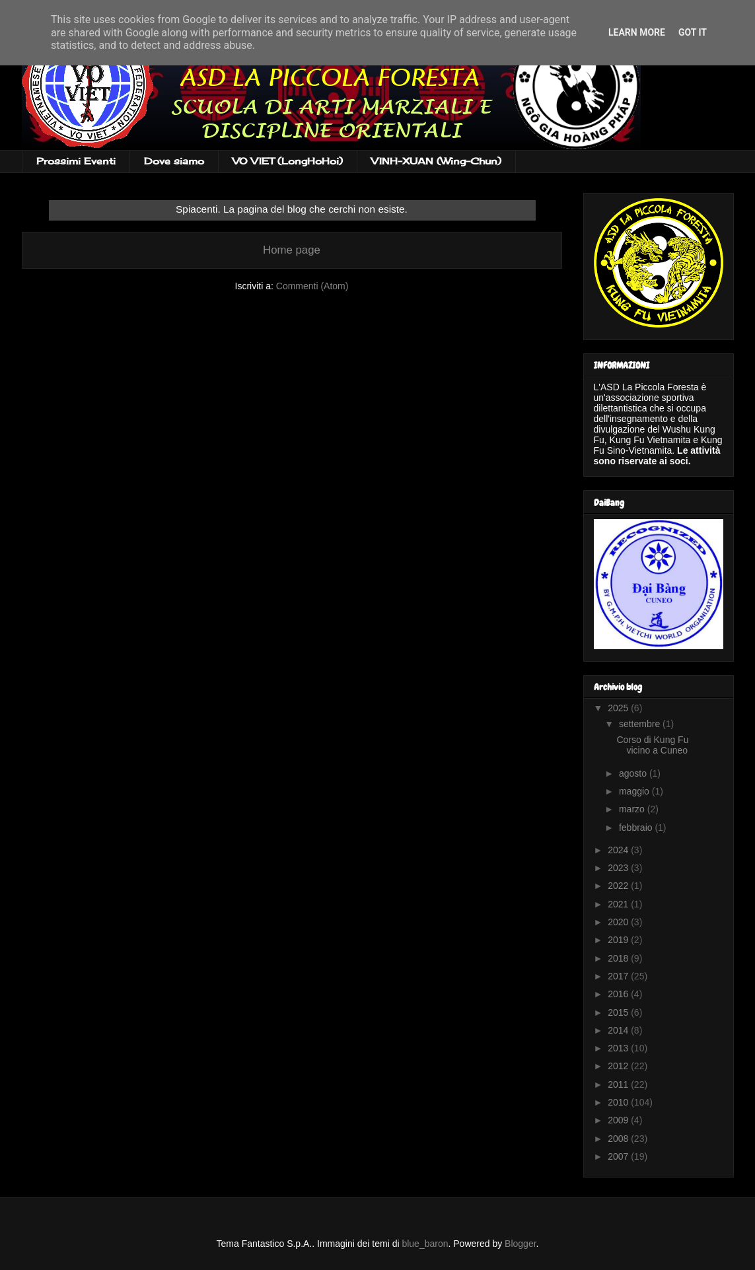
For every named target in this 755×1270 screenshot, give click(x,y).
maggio (635, 791)
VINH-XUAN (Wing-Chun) (436, 160)
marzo (633, 809)
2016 (619, 994)
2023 (619, 868)
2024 (619, 850)
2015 (619, 1012)
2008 (619, 1138)
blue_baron (425, 1243)
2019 (619, 940)
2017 (619, 976)
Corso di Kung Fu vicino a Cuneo (652, 745)
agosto (634, 773)
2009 (619, 1120)
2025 (619, 708)
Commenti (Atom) (312, 286)
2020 (619, 922)
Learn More (636, 32)
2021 (619, 904)
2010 (619, 1102)
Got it (692, 32)
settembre (641, 724)
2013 (619, 1048)
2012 (619, 1066)
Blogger (520, 1243)
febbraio (637, 827)
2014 (619, 1030)
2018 (619, 958)
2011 (619, 1084)
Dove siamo (174, 160)
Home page (291, 250)
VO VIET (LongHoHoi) (288, 160)
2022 (619, 885)
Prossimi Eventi (76, 160)
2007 (619, 1156)
